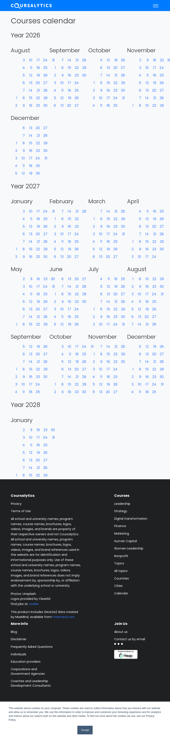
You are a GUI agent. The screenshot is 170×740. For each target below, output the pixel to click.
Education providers (26, 661)
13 (30, 82)
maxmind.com (64, 617)
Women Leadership (128, 548)
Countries (121, 578)
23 (38, 105)
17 (38, 60)
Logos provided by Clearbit (31, 599)
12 (30, 75)
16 (30, 105)
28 (45, 90)
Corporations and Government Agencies (28, 671)
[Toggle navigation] (155, 5)
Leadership (122, 504)
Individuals (18, 654)
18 (38, 67)
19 (38, 75)
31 (123, 97)
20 (38, 82)
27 (45, 82)
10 (30, 60)
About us (121, 632)
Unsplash (29, 594)
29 (45, 97)
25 (45, 67)
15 (30, 97)
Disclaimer (19, 639)
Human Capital (125, 541)
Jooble (34, 604)
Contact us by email (129, 639)
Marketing (121, 533)
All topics (121, 571)
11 (31, 67)
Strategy (120, 511)
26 (45, 75)
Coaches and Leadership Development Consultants (31, 683)
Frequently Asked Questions (32, 647)
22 (38, 97)
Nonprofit (121, 556)
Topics (119, 563)
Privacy (16, 504)
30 (45, 105)
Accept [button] (85, 730)
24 (45, 60)
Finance (120, 526)
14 (30, 90)
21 (38, 90)
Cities (118, 586)
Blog (14, 632)
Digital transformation (130, 518)
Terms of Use (21, 511)
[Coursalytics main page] (31, 5)
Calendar (121, 593)
